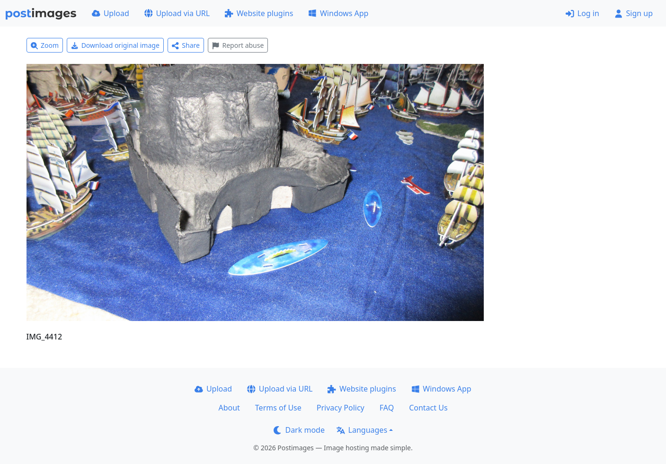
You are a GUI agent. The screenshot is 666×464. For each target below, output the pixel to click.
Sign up (633, 13)
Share (186, 45)
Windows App (338, 13)
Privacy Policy (340, 407)
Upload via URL (177, 13)
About (229, 407)
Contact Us (428, 407)
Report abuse (238, 45)
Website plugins (259, 13)
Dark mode (299, 430)
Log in (582, 13)
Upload (110, 13)
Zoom (45, 45)
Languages (362, 430)
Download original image (115, 45)
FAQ (387, 407)
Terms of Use (278, 407)
